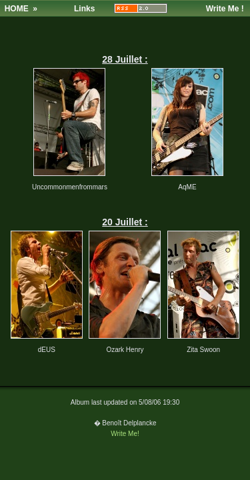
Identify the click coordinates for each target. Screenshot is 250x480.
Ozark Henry (124, 349)
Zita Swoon (203, 349)
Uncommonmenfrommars (69, 187)
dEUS (46, 349)
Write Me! (125, 433)
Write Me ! (225, 8)
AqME (187, 187)
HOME (17, 8)
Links (84, 8)
